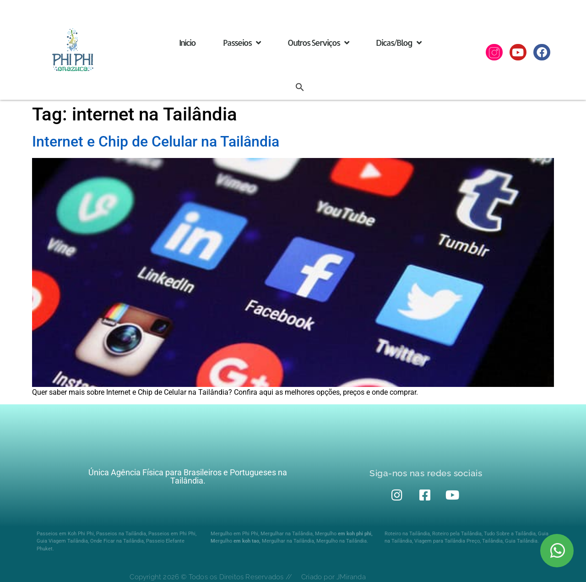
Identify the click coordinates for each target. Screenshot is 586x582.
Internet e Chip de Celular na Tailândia (155, 141)
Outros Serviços (318, 42)
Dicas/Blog (398, 42)
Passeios (241, 42)
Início (187, 42)
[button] (300, 87)
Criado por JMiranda (333, 577)
